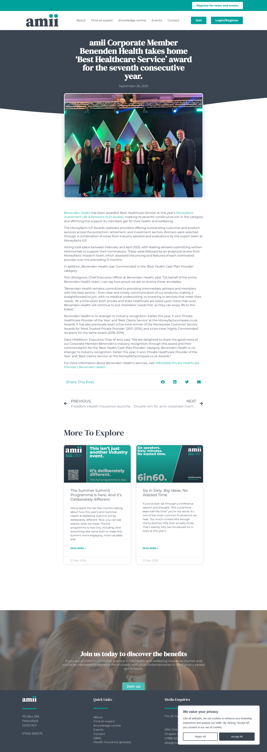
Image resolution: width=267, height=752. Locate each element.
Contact (173, 20)
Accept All (237, 736)
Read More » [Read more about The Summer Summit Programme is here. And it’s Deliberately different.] (78, 548)
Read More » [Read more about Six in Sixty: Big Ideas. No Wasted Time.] (150, 548)
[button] (163, 382)
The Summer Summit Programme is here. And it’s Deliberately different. (96, 495)
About (81, 20)
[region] (219, 725)
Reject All (200, 736)
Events (157, 20)
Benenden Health (77, 213)
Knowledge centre (132, 20)
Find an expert (102, 20)
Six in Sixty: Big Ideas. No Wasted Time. (165, 492)
